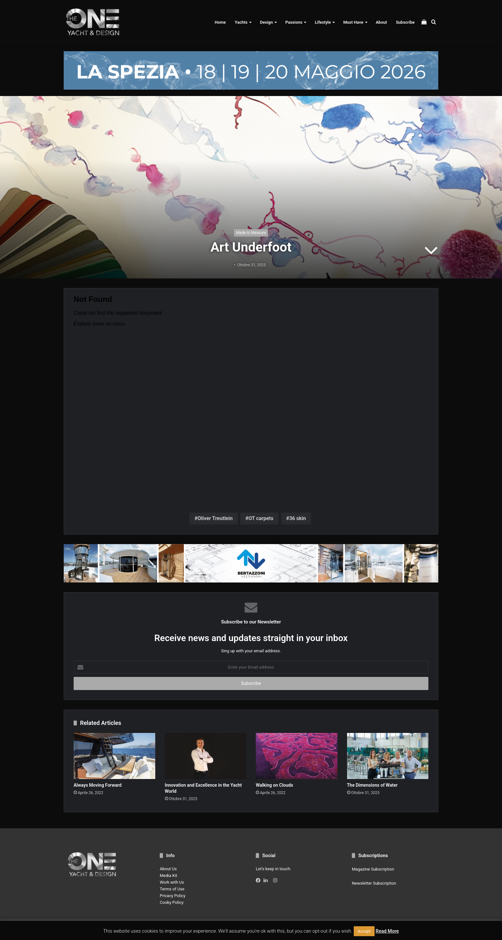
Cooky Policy (171, 902)
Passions (293, 22)
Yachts (241, 22)
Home (220, 22)
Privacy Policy (172, 895)
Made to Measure (251, 232)
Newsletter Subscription (374, 883)
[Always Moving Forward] (114, 756)
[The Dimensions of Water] (388, 756)
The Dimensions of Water (372, 785)
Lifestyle (323, 22)
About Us (168, 868)
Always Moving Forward (98, 785)
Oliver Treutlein (215, 518)
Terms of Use (172, 889)
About (381, 22)
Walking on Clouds (274, 785)
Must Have (353, 22)
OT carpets (260, 518)
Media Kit (168, 875)
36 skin (297, 518)
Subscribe (405, 22)
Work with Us (172, 882)
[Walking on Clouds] (296, 756)
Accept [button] (364, 931)
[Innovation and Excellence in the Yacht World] (206, 756)
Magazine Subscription (373, 869)
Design (266, 22)
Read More (387, 931)
